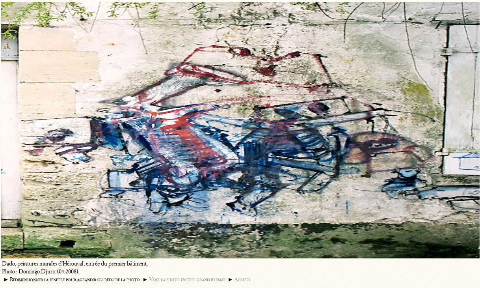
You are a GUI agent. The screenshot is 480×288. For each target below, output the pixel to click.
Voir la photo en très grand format (187, 279)
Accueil (242, 279)
